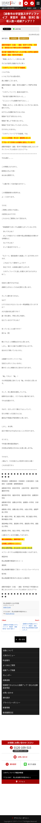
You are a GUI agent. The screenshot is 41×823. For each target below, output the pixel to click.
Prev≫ (37, 620)
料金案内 (6, 660)
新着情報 (14, 38)
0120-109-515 (10, 614)
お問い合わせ (8, 692)
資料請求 (6, 697)
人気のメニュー (9, 655)
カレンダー (7, 675)
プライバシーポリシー (11, 702)
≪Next (4, 620)
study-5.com (7, 607)
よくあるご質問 (9, 665)
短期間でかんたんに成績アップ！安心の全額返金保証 (20, 686)
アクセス (20, 781)
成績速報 (6, 680)
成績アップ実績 (9, 670)
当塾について (8, 650)
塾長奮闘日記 (24, 38)
